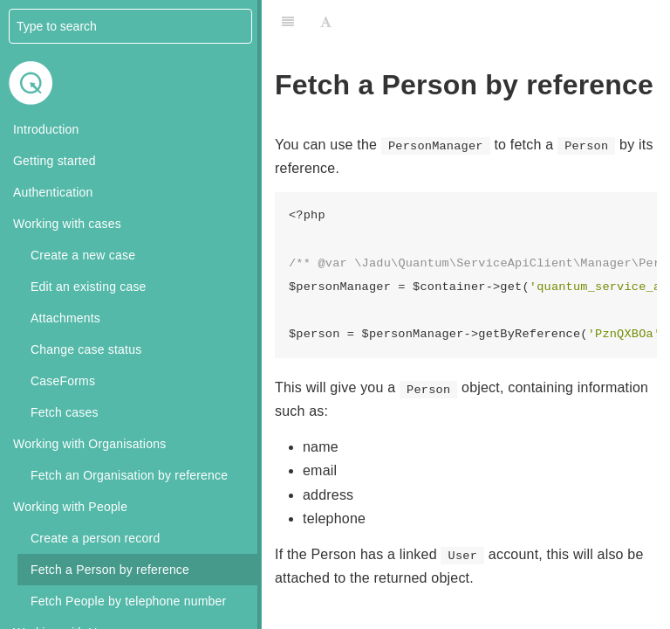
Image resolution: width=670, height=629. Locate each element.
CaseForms (63, 381)
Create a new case (83, 255)
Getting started (54, 161)
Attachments (65, 318)
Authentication (53, 192)
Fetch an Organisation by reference (129, 475)
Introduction (46, 129)
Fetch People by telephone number (128, 601)
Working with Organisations (89, 444)
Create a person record (95, 538)
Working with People (70, 507)
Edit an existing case (89, 287)
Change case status (86, 349)
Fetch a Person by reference (110, 570)
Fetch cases (65, 412)
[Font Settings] (326, 22)
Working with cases (67, 224)
